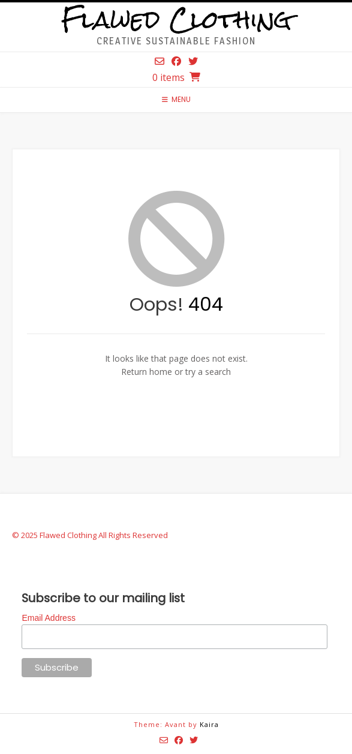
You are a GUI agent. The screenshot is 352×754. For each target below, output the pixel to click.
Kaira (209, 724)
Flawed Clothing (176, 19)
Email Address (48, 618)
